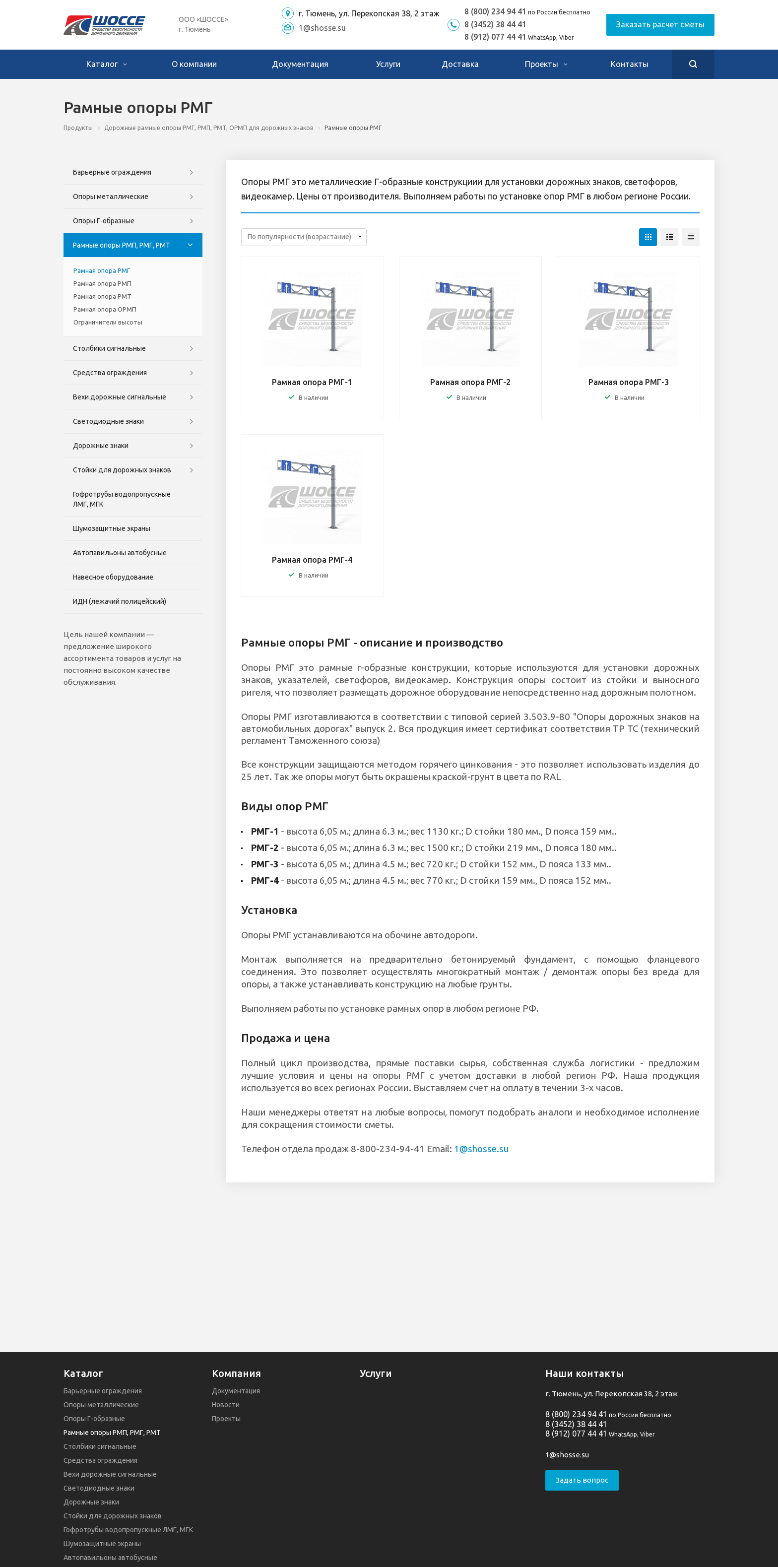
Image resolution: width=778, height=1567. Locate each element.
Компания (236, 1373)
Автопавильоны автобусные (120, 553)
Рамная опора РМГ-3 (628, 382)
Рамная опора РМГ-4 (312, 559)
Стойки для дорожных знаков (122, 470)
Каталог (106, 64)
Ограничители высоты (107, 322)
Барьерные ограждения (112, 172)
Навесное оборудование (113, 577)
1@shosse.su (322, 27)
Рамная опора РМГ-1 (312, 382)
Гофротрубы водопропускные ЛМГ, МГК (122, 499)
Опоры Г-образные (103, 221)
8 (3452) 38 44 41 (495, 24)
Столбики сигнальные (109, 348)
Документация (300, 64)
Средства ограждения (110, 373)
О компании (194, 64)
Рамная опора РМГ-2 (470, 382)
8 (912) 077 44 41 (495, 36)
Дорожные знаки (101, 446)
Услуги (388, 64)
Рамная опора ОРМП (104, 309)
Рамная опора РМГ (101, 270)
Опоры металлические (110, 196)
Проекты (546, 64)
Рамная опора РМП (102, 283)
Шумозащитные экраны (111, 528)
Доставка (460, 64)
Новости (226, 1405)
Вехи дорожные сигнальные (119, 397)
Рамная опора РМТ (102, 296)
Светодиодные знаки (108, 421)
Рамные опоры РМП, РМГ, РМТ (121, 245)
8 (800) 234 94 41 (495, 11)
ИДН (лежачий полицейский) (119, 601)
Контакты (629, 64)
